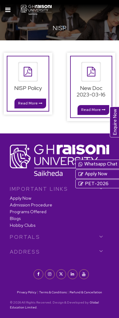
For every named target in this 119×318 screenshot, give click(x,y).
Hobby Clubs (22, 225)
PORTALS (25, 237)
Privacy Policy (26, 292)
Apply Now (20, 198)
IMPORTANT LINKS (39, 189)
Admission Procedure (31, 205)
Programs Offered (28, 211)
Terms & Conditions (53, 292)
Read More (30, 103)
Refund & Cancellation (85, 292)
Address (25, 252)
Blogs (15, 218)
